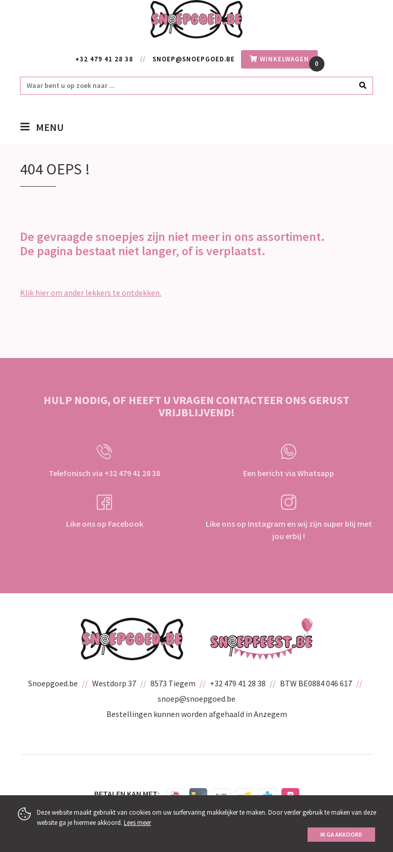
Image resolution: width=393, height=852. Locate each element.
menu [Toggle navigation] (49, 128)
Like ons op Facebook (104, 512)
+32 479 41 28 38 (104, 59)
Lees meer (137, 822)
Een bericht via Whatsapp (288, 461)
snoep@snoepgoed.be (193, 59)
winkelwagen (279, 59)
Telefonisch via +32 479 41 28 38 (104, 461)
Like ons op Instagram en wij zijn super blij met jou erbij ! (289, 518)
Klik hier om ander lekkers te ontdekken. (90, 292)
